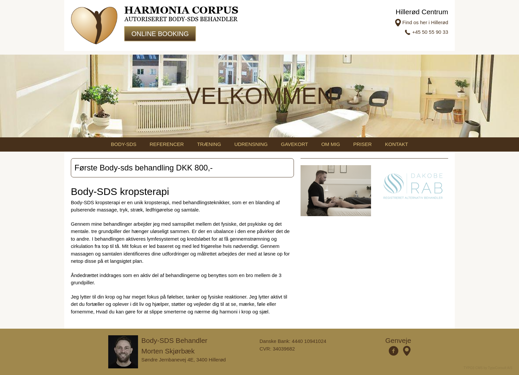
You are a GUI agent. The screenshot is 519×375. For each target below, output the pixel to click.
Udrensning (251, 144)
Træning (209, 144)
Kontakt (396, 144)
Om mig (330, 144)
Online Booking (160, 33)
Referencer (167, 144)
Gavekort (294, 144)
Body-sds (123, 144)
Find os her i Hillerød (425, 22)
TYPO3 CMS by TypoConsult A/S (487, 368)
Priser (362, 144)
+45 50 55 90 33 (430, 32)
